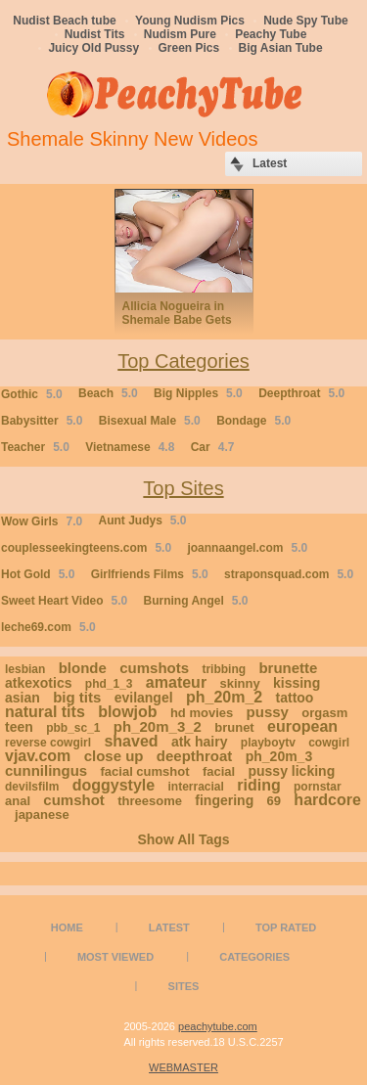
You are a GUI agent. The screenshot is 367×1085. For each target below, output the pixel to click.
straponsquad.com (288, 574)
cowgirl (328, 742)
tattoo (295, 697)
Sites (184, 986)
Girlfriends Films (149, 574)
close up (114, 755)
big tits (77, 697)
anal (17, 800)
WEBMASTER (183, 1067)
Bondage (253, 421)
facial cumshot (145, 771)
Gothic (32, 394)
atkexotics (38, 683)
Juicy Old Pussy (93, 48)
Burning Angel (196, 601)
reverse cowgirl (48, 742)
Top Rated (285, 927)
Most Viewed (115, 957)
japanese (42, 814)
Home (67, 927)
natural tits (45, 711)
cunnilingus (46, 770)
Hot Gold (37, 574)
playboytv (268, 742)
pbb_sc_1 (73, 728)
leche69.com (48, 627)
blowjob (127, 711)
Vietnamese (129, 447)
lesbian (25, 669)
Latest (169, 927)
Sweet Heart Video (64, 601)
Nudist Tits (95, 34)
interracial (196, 786)
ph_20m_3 (279, 756)
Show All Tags (183, 839)
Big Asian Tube (281, 48)
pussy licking (291, 771)
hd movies (201, 712)
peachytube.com (217, 1026)
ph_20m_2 (224, 697)
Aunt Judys (142, 520)
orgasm (324, 712)
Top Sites (183, 488)
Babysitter (41, 421)
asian (22, 697)
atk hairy (199, 741)
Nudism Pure (180, 34)
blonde (83, 667)
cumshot (74, 799)
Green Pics (189, 48)
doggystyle (113, 785)
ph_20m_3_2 (158, 726)
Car (213, 447)
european (302, 726)
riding (258, 785)
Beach (108, 393)
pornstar (318, 786)
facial (219, 771)
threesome (149, 800)
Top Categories (183, 361)
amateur (176, 682)
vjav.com (37, 755)
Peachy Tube (270, 34)
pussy (268, 711)
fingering (224, 800)
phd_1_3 (109, 684)
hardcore (327, 799)
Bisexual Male (150, 421)
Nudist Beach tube (64, 20)
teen (19, 727)
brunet (233, 727)
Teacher (35, 447)
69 (274, 800)
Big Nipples (198, 393)
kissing (296, 683)
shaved (131, 741)
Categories (254, 957)
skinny (239, 683)
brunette (287, 667)
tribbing (224, 669)
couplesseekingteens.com (86, 548)
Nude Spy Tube (305, 20)
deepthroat (195, 755)
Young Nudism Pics (190, 20)
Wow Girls (41, 521)
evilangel (144, 697)
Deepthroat (301, 393)
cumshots (154, 667)
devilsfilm (32, 786)
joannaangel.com (247, 548)
